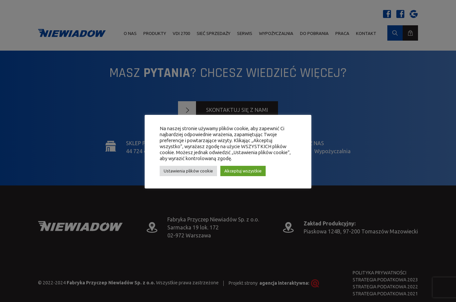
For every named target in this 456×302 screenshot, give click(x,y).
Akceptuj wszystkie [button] (243, 170)
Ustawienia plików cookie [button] (188, 170)
